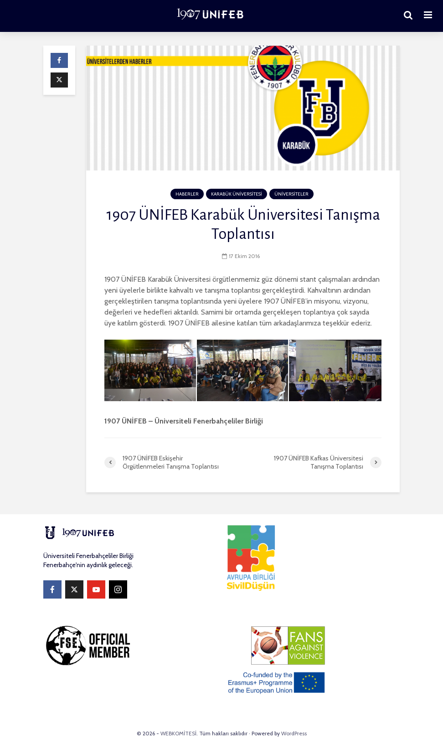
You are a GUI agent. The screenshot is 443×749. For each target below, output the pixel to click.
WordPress (294, 733)
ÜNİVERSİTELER (291, 194)
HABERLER (187, 194)
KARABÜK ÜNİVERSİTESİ (236, 194)
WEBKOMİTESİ (178, 733)
